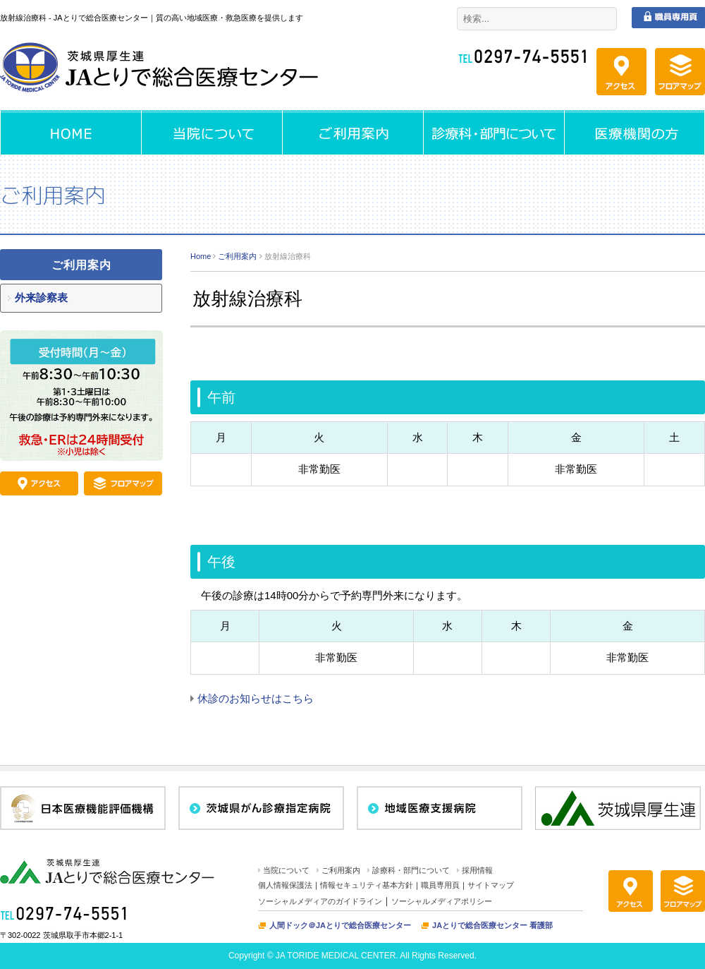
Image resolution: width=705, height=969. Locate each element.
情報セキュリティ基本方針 (366, 885)
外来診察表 (41, 297)
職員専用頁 (440, 885)
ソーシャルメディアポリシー (441, 901)
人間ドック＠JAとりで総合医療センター (340, 925)
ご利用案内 (237, 256)
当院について (286, 870)
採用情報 (477, 870)
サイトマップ (490, 885)
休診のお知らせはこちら (255, 698)
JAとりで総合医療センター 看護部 (492, 925)
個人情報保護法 (285, 885)
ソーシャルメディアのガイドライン (320, 901)
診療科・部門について (411, 870)
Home (200, 256)
